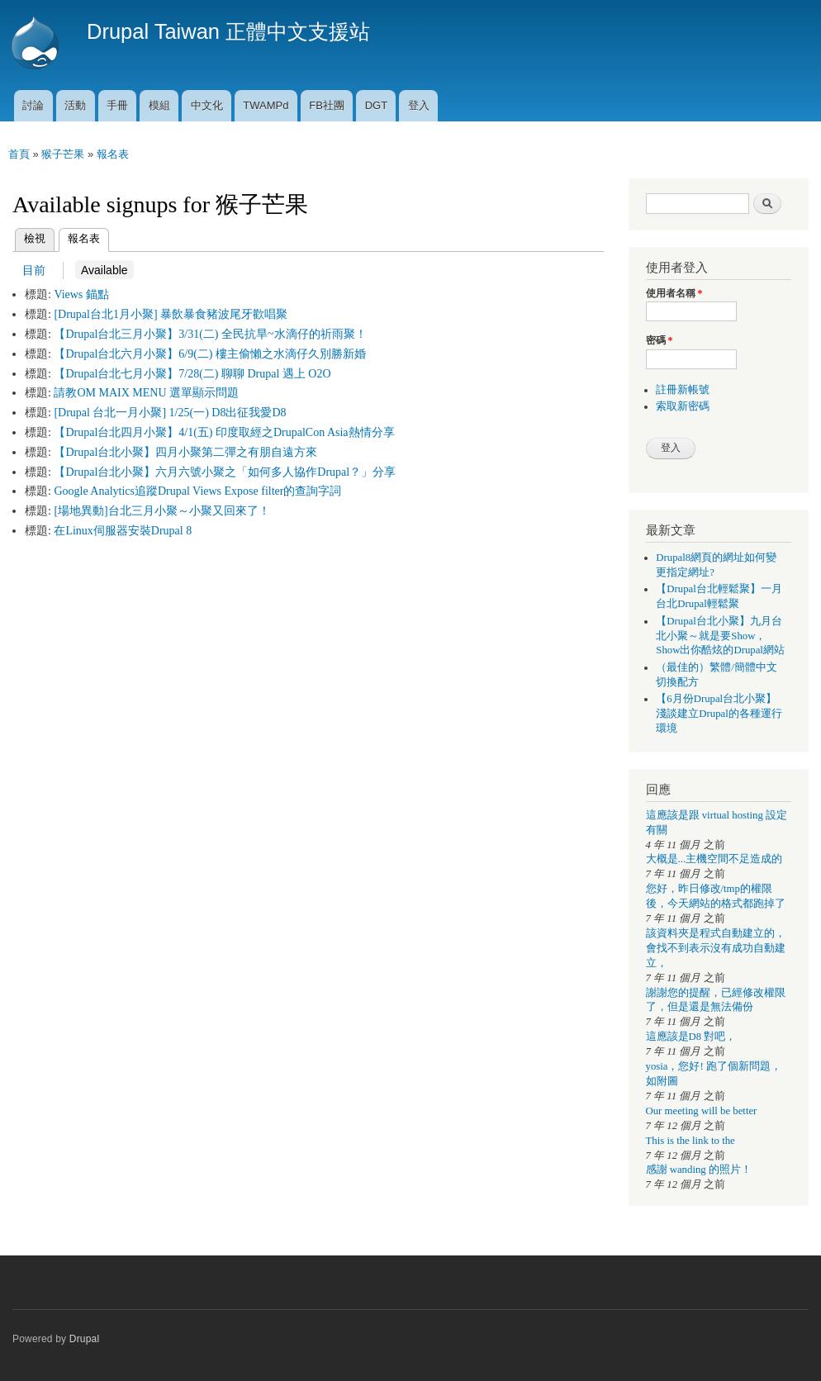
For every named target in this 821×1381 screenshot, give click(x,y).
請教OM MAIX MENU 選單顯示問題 (146, 393)
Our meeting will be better (701, 1111)
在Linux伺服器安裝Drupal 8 (123, 530)
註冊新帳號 (682, 390)
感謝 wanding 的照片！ (699, 1169)
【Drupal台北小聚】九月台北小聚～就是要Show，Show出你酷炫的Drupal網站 (720, 636)
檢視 (34, 238)
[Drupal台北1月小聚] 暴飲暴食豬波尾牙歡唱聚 (170, 314)
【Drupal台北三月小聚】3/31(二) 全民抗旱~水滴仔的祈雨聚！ (210, 334)
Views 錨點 (81, 294)
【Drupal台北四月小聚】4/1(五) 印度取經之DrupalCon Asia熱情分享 (224, 432)
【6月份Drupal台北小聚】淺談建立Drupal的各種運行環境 (719, 713)
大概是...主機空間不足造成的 (714, 859)
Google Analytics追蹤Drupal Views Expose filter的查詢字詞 (197, 491)
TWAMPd (265, 105)
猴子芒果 (62, 154)
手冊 (117, 105)
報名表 (113, 154)
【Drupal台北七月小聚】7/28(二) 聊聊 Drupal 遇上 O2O (192, 374)
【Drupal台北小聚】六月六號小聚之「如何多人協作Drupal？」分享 (225, 472)
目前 (33, 270)
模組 (159, 105)
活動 (75, 105)
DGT (376, 105)
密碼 (659, 340)
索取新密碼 (682, 406)
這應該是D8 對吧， (691, 1036)
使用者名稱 (674, 293)
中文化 (207, 105)
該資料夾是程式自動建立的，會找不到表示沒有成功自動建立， (715, 948)
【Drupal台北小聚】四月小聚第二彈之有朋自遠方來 (185, 452)
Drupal (84, 1339)
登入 (418, 105)
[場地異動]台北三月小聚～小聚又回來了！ (161, 511)
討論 (33, 105)
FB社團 (326, 105)
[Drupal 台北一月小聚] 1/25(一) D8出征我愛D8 (170, 412)
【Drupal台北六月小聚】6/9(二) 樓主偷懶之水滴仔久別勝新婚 (210, 354)
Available (101, 269)
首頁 (19, 154)
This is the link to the (690, 1140)
